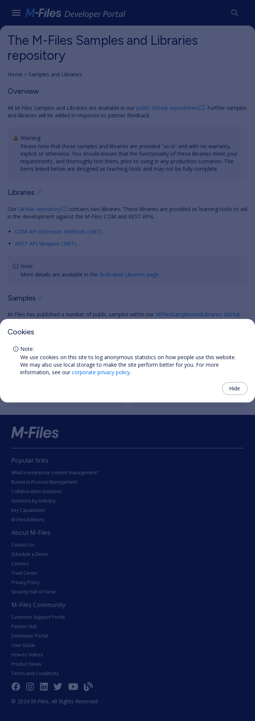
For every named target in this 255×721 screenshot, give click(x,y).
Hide (234, 388)
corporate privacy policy (101, 372)
